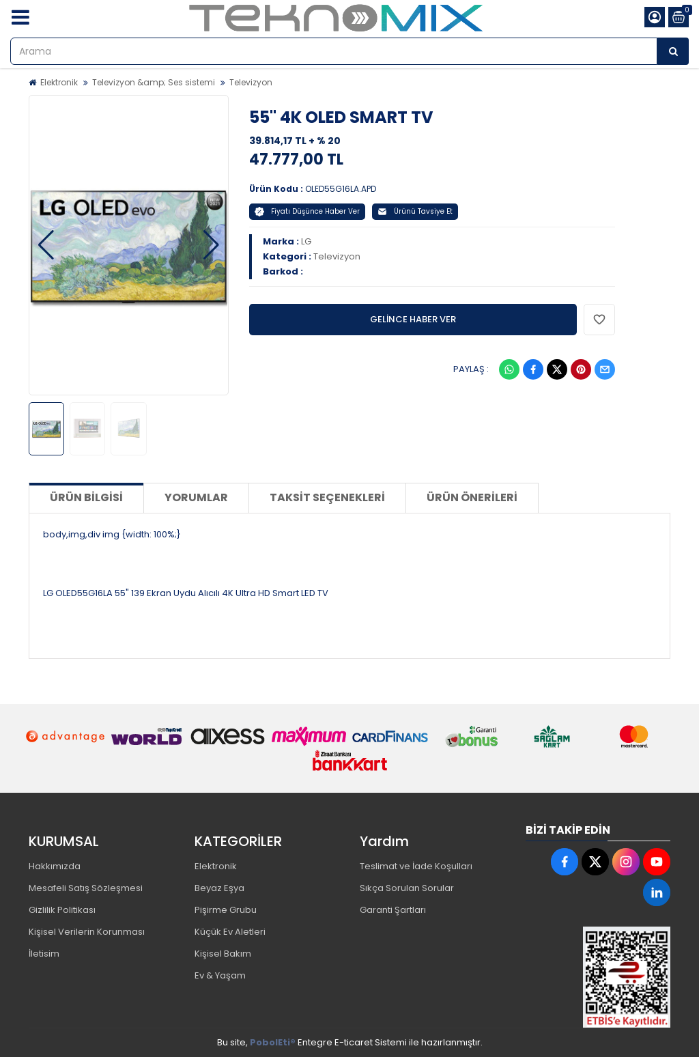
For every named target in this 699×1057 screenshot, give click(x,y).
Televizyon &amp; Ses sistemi (153, 82)
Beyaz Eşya (219, 888)
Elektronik (59, 82)
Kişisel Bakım (223, 953)
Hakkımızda (55, 866)
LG (306, 241)
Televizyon (250, 82)
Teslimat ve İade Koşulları (416, 866)
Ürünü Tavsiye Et (415, 211)
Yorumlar (196, 497)
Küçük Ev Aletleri (230, 931)
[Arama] (673, 51)
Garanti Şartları (393, 909)
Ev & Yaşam (220, 975)
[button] (46, 245)
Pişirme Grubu (226, 909)
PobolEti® (273, 1042)
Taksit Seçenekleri (327, 497)
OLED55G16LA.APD (340, 189)
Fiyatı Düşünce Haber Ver (307, 211)
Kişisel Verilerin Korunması (87, 931)
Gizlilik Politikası (62, 909)
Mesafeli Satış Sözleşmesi (86, 888)
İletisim (44, 953)
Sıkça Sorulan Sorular (407, 888)
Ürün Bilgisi (86, 497)
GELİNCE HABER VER (413, 319)
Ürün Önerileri (472, 497)
